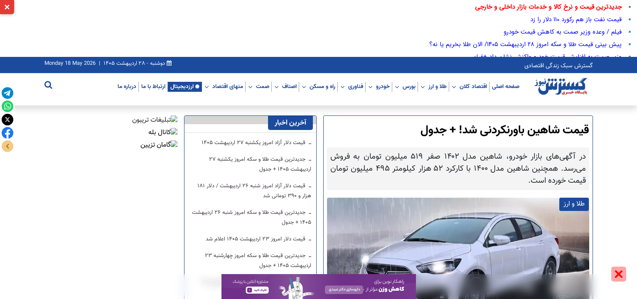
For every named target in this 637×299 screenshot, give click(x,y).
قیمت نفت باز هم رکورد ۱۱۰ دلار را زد (576, 20)
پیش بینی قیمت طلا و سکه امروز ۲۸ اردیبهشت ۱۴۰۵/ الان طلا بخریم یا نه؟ (525, 44)
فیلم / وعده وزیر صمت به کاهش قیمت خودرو (563, 32)
